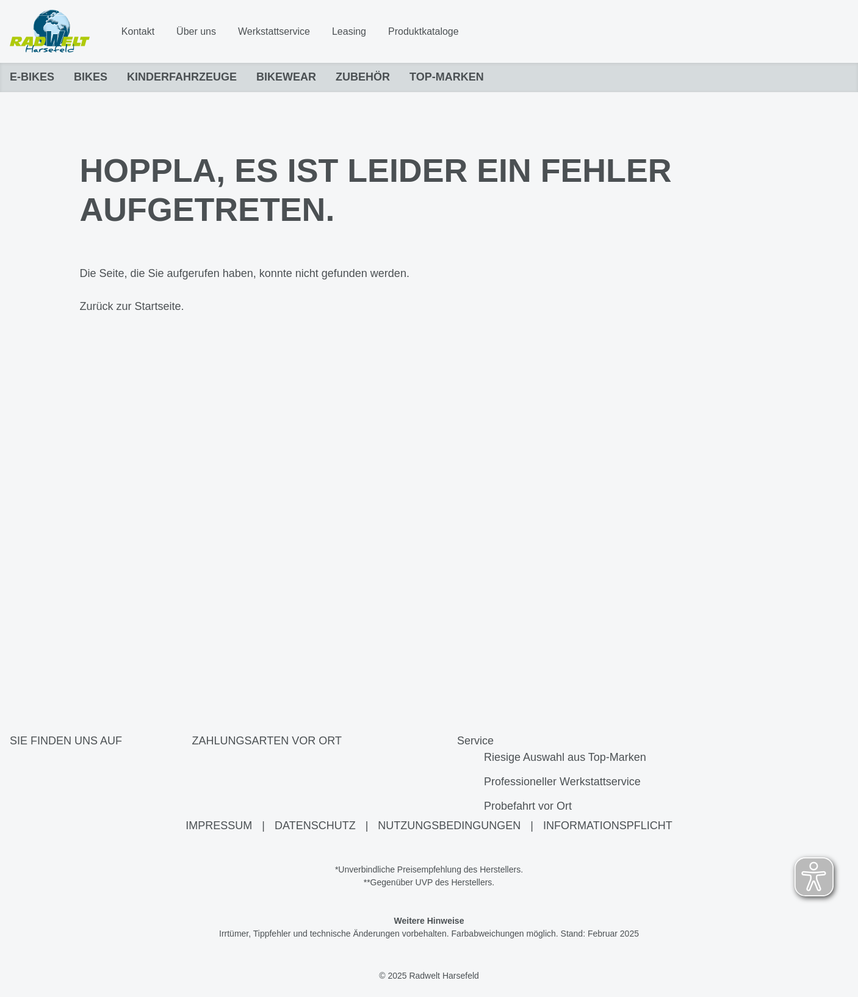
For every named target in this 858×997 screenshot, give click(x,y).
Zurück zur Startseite (130, 307)
